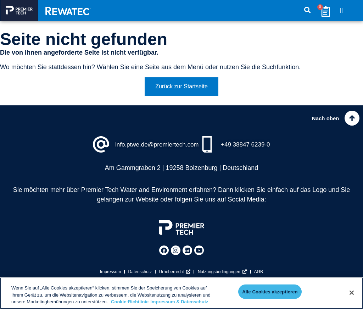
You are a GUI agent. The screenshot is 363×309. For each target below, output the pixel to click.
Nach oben (322, 119)
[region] (181, 293)
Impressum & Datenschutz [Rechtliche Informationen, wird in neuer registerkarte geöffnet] (179, 301)
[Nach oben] (350, 119)
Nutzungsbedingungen (222, 275)
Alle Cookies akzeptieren (269, 292)
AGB (259, 275)
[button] (341, 11)
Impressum (110, 275)
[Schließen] (351, 292)
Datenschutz (140, 275)
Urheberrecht (175, 275)
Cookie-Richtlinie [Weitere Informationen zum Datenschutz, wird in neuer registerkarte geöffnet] (130, 301)
